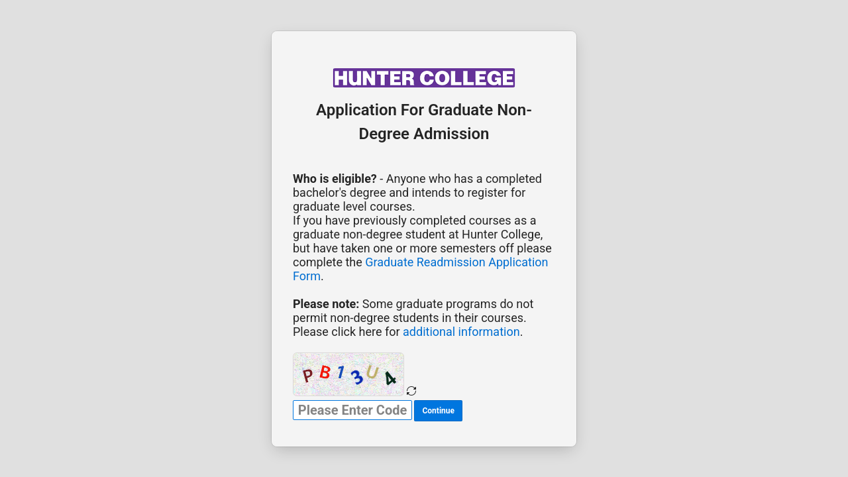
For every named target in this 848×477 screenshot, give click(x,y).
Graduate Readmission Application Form (421, 269)
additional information (461, 332)
